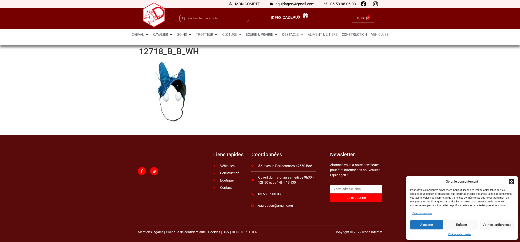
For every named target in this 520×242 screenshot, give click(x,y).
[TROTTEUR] (207, 34)
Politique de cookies (459, 234)
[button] (511, 181)
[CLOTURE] (232, 34)
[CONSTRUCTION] (354, 34)
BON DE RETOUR (244, 232)
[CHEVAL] (140, 34)
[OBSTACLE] (293, 34)
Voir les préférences (497, 225)
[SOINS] (184, 34)
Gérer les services (422, 213)
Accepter (426, 225)
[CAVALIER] (163, 34)
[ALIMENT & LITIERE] (323, 34)
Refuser (461, 225)
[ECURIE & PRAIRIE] (262, 34)
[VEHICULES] (380, 34)
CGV (226, 232)
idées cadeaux (286, 17)
